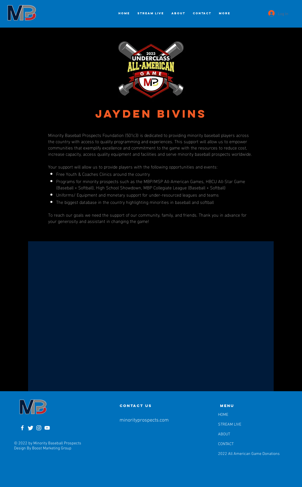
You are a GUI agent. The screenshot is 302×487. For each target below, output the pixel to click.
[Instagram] (39, 428)
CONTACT (226, 444)
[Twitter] (30, 428)
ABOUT (224, 434)
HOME (223, 414)
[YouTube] (47, 428)
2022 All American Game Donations (231, 453)
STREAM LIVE (229, 424)
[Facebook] (22, 428)
